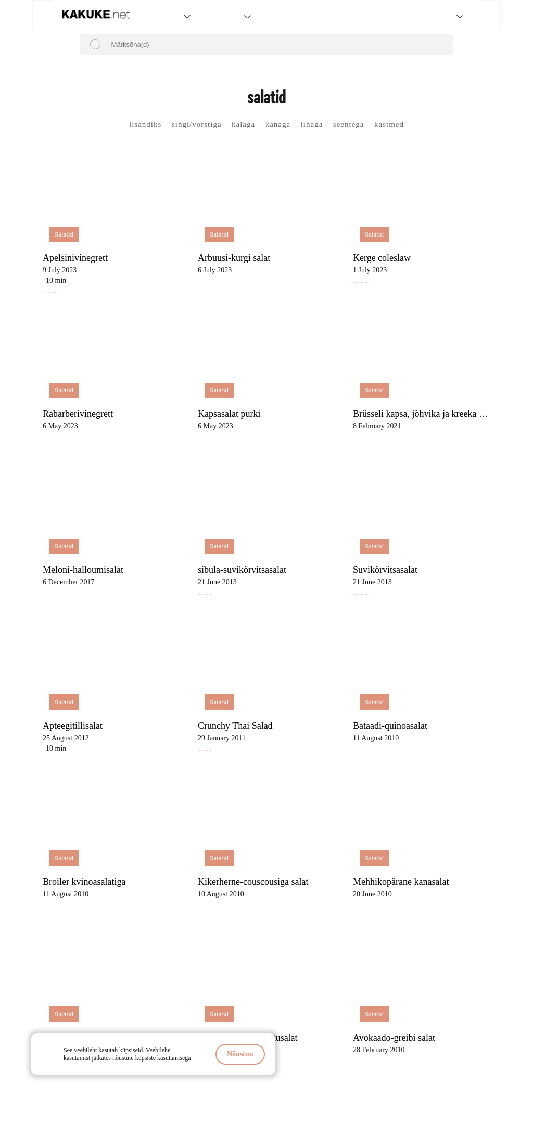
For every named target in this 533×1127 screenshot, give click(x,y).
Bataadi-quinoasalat (390, 725)
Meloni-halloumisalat (83, 570)
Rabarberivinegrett (78, 414)
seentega (348, 124)
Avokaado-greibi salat (394, 1037)
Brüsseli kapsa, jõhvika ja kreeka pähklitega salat (423, 414)
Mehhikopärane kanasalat (401, 881)
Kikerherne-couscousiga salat (253, 881)
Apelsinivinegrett (75, 258)
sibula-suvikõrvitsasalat (242, 570)
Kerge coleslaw (382, 258)
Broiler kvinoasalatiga (84, 881)
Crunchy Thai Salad (235, 725)
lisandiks (145, 124)
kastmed (389, 124)
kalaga (243, 124)
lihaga (312, 124)
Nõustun (240, 1054)
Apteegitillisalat (73, 725)
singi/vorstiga (197, 124)
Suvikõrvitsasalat (385, 570)
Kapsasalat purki (229, 414)
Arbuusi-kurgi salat (234, 258)
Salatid (64, 234)
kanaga (277, 124)
